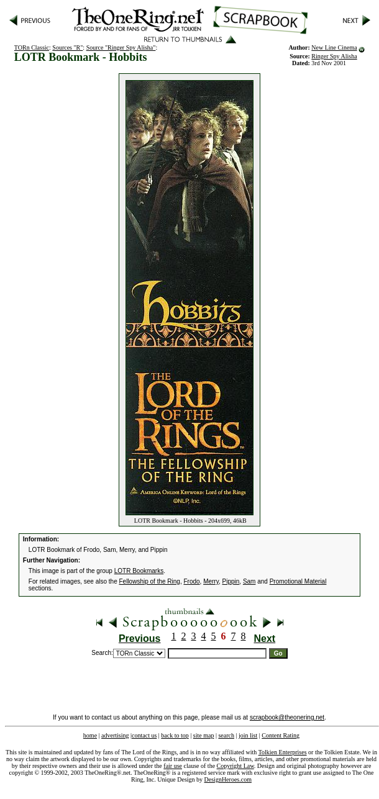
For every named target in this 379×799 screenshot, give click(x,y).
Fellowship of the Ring (149, 581)
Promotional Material (298, 581)
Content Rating (280, 735)
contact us (144, 735)
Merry (211, 581)
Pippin (231, 581)
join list (248, 735)
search (226, 735)
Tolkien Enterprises (282, 752)
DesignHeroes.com (228, 779)
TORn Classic (31, 47)
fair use (172, 765)
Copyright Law (235, 765)
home (90, 735)
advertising (115, 735)
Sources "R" (67, 47)
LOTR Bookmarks (138, 570)
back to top (174, 735)
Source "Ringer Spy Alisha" (121, 47)
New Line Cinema (334, 47)
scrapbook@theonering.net (287, 717)
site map (203, 735)
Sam (249, 581)
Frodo (191, 581)
